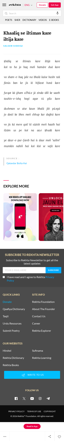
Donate (42, 5)
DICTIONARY (29, 20)
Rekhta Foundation (43, 301)
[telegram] (48, 398)
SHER (17, 20)
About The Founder (43, 309)
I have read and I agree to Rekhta (28, 278)
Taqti (6, 316)
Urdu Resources (12, 323)
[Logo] (15, 5)
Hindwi (7, 350)
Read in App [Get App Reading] (32, 426)
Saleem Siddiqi (13, 46)
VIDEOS (43, 20)
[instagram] (40, 398)
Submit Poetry (11, 330)
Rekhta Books (11, 365)
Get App (55, 5)
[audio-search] (57, 13)
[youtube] (32, 398)
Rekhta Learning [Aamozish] (41, 357)
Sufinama (37, 350)
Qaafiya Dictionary (14, 309)
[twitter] (24, 398)
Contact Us (38, 316)
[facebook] (16, 398)
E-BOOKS (54, 20)
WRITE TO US (32, 375)
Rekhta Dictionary (13, 357)
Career (36, 323)
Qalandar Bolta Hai (16, 163)
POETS (8, 20)
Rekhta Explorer (41, 330)
